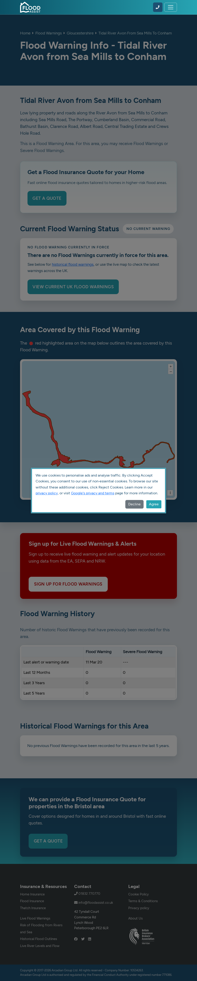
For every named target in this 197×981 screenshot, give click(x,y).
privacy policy (47, 493)
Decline (134, 504)
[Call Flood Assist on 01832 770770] (158, 7)
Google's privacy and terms (92, 493)
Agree (154, 504)
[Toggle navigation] (170, 7)
